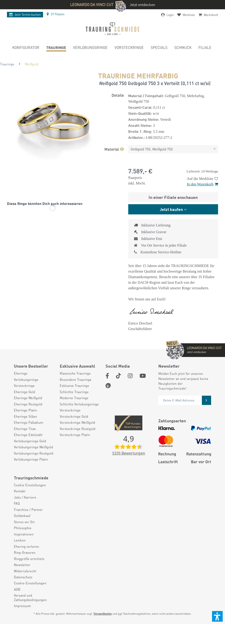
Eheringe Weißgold (28, 398)
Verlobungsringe (26, 379)
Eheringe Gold (24, 392)
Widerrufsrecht (25, 571)
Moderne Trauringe (74, 398)
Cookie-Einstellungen (30, 583)
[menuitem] (26, 48)
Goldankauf (22, 515)
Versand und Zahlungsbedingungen (30, 597)
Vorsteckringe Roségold (77, 429)
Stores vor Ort (24, 522)
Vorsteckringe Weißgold (77, 422)
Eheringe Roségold (28, 404)
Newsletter (22, 565)
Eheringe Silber (25, 416)
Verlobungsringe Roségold (33, 453)
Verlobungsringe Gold (30, 441)
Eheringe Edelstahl (28, 435)
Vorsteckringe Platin (75, 435)
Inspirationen (24, 534)
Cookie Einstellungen (30, 485)
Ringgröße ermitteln (29, 559)
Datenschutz (23, 577)
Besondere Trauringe (75, 379)
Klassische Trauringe (75, 373)
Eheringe (21, 373)
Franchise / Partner (28, 509)
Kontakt (19, 491)
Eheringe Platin (25, 410)
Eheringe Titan (25, 429)
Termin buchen (25, 14)
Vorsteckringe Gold (74, 416)
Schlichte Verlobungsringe (79, 404)
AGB (17, 589)
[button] (217, 616)
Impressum (22, 606)
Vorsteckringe (24, 385)
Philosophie (22, 528)
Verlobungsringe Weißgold (33, 447)
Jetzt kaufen (171, 209)
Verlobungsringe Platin (31, 459)
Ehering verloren (26, 546)
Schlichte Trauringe (74, 392)
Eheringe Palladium (28, 422)
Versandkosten (103, 613)
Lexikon (20, 540)
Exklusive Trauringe (74, 385)
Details (118, 95)
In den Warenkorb (202, 184)
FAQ (17, 503)
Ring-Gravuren (24, 552)
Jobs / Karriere (25, 497)
